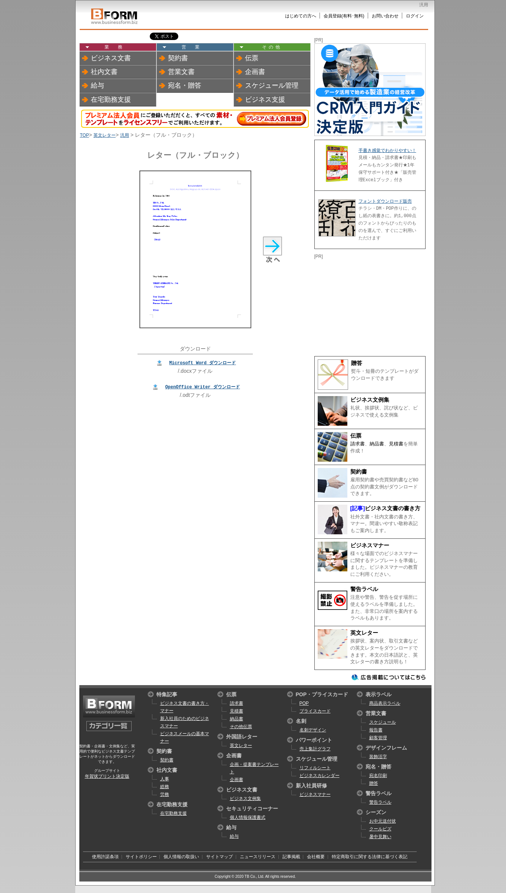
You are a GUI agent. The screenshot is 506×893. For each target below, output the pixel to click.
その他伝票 (241, 726)
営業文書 (181, 71)
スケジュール (382, 722)
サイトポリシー (141, 856)
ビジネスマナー (369, 545)
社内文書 (104, 71)
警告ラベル (364, 589)
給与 (97, 85)
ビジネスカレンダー (320, 775)
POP (304, 703)
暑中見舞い (380, 836)
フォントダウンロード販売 (385, 201)
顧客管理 (378, 737)
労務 (164, 794)
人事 (164, 778)
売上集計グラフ (315, 748)
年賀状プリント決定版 (107, 776)
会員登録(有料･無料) (344, 16)
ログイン (415, 16)
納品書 (377, 443)
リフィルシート (315, 767)
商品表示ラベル (384, 703)
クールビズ (380, 828)
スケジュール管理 (271, 85)
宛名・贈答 (184, 85)
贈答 (356, 363)
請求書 (357, 443)
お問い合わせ (385, 16)
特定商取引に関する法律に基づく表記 (369, 856)
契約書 (178, 58)
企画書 (255, 71)
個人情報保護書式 (247, 817)
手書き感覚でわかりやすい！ (387, 150)
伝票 (251, 58)
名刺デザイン (313, 730)
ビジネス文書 (111, 58)
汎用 (124, 135)
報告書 (376, 730)
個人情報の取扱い (181, 856)
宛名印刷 (378, 775)
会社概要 (316, 856)
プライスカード (315, 711)
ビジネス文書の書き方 (392, 508)
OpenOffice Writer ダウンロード (202, 387)
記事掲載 (291, 856)
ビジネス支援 (265, 99)
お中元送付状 (382, 821)
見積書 (396, 443)
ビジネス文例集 (369, 400)
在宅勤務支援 (111, 99)
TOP (84, 135)
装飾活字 (378, 756)
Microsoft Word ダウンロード (202, 362)
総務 (164, 786)
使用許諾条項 (105, 856)
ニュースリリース (257, 856)
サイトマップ (219, 856)
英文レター (104, 135)
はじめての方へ (300, 16)
